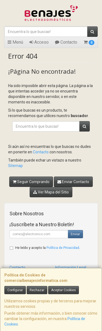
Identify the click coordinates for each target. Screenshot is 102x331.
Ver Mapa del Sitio (51, 192)
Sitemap (15, 165)
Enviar (75, 234)
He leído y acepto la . (47, 248)
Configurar (15, 290)
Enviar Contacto (73, 182)
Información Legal (70, 267)
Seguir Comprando (31, 182)
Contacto (66, 42)
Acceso (39, 42)
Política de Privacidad (63, 248)
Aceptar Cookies (63, 290)
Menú (15, 42)
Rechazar (37, 290)
